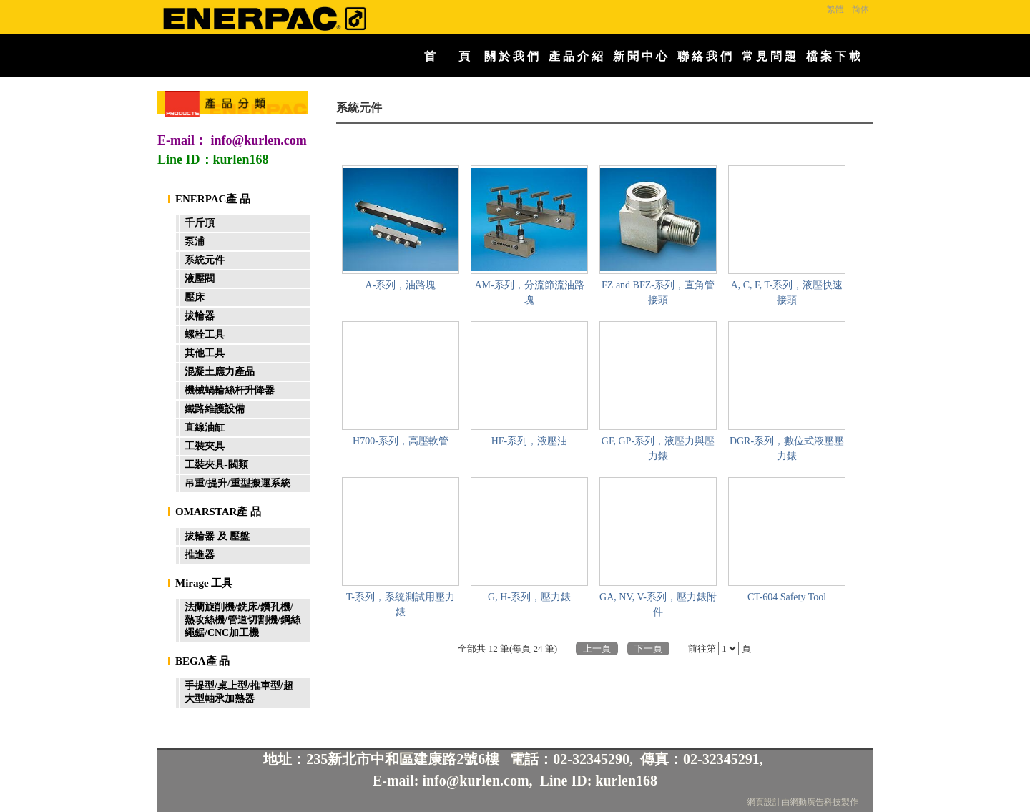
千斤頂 (200, 222)
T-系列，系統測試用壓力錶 (400, 604)
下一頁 (648, 648)
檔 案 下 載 (833, 56)
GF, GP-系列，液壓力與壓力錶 (658, 448)
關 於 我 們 (511, 56)
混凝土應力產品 (220, 371)
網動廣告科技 (815, 802)
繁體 (835, 9)
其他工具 (205, 353)
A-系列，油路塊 (401, 285)
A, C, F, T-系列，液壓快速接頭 (787, 292)
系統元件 (205, 260)
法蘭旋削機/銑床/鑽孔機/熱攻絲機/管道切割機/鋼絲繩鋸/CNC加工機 (242, 620)
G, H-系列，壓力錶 (529, 597)
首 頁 (447, 56)
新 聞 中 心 (640, 56)
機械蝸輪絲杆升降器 (230, 390)
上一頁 (597, 648)
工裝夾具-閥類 (216, 464)
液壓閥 (200, 278)
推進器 (200, 554)
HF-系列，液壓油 (529, 441)
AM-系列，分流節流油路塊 (529, 292)
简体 (860, 9)
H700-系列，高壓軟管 (400, 441)
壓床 (195, 297)
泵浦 (195, 241)
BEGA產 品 (202, 661)
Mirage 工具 (203, 583)
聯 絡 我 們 (704, 56)
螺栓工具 (205, 334)
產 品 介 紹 (576, 56)
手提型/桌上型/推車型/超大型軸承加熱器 (239, 692)
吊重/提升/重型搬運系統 (237, 483)
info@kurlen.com (259, 140)
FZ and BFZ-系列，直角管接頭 (658, 292)
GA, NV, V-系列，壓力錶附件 (658, 604)
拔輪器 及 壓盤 (217, 536)
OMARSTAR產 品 (218, 511)
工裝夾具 (205, 446)
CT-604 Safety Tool (786, 597)
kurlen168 (626, 780)
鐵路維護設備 (215, 408)
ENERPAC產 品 (212, 199)
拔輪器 (200, 315)
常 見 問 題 (769, 56)
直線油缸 (205, 427)
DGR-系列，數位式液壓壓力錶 (787, 448)
